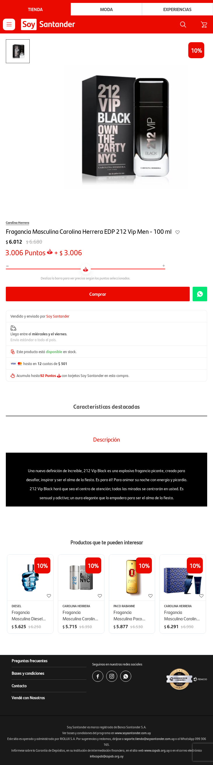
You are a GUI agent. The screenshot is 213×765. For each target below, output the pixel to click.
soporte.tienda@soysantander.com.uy (149, 738)
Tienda (35, 9)
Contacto (19, 685)
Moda (106, 9)
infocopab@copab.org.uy (106, 756)
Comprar (97, 294)
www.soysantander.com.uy (133, 733)
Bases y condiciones (28, 673)
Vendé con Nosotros (28, 697)
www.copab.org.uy (157, 750)
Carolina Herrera (17, 222)
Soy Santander (57, 316)
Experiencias (177, 9)
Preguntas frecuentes (29, 660)
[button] (183, 24)
